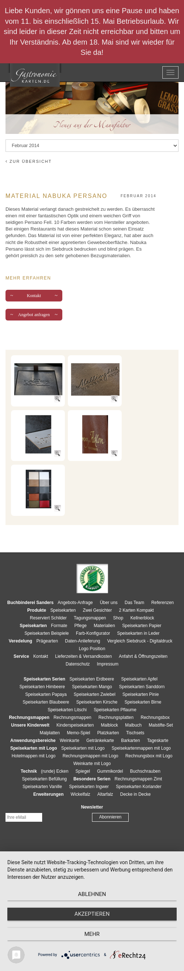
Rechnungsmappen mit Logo (90, 755)
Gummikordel (110, 771)
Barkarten (130, 740)
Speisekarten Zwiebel (94, 694)
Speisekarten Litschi (67, 709)
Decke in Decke (135, 794)
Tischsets (135, 732)
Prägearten (47, 641)
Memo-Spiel (78, 732)
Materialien (104, 625)
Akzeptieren (92, 914)
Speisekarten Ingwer (88, 786)
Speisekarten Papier (141, 625)
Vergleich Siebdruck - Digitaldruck (139, 641)
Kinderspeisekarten (75, 725)
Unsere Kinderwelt (30, 725)
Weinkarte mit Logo (92, 763)
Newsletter (92, 807)
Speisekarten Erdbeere (91, 679)
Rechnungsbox (155, 717)
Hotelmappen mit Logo (34, 755)
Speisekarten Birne (143, 702)
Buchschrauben (145, 771)
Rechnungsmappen (72, 717)
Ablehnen (92, 894)
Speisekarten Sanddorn (142, 686)
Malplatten (50, 732)
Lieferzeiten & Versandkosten (83, 656)
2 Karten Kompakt (136, 610)
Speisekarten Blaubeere (46, 702)
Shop (118, 618)
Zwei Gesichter (97, 610)
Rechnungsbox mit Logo (148, 755)
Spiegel (83, 771)
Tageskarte (157, 740)
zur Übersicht (28, 161)
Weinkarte (69, 740)
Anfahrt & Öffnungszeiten (143, 656)
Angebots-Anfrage (75, 602)
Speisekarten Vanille (42, 786)
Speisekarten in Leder (138, 633)
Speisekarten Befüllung (44, 778)
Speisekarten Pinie (140, 694)
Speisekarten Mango (92, 686)
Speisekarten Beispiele (47, 633)
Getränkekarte (100, 740)
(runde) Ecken (55, 771)
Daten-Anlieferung (82, 641)
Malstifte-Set (161, 725)
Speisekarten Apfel (139, 679)
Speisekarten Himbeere (42, 686)
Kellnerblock (142, 618)
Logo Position (92, 648)
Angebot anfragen (34, 315)
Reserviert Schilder (48, 618)
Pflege (80, 625)
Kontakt (34, 296)
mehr (92, 934)
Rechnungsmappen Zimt (138, 778)
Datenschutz (78, 664)
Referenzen (162, 602)
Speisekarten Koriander (138, 786)
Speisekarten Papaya (46, 694)
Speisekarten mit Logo (82, 748)
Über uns (109, 602)
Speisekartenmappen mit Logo (141, 748)
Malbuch (133, 725)
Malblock (109, 725)
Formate (59, 625)
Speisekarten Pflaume (115, 709)
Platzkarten (108, 732)
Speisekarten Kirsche (96, 702)
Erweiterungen (48, 794)
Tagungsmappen (90, 618)
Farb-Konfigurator (93, 633)
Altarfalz (105, 794)
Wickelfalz (81, 794)
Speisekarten (63, 610)
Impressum (107, 664)
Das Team (134, 602)
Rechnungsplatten (115, 717)
